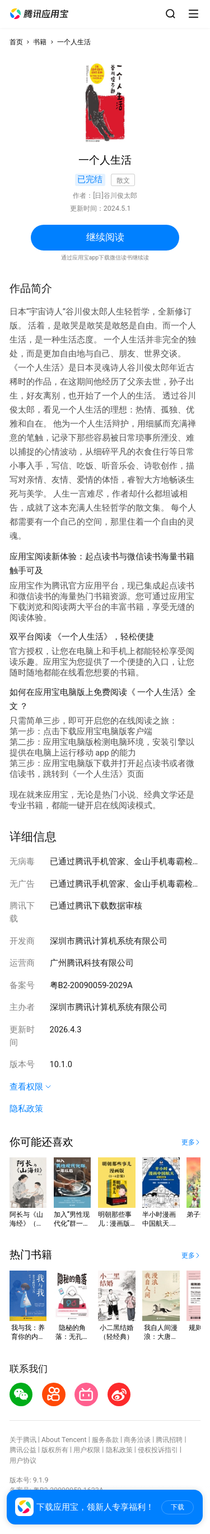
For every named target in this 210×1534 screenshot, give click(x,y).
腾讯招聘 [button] (169, 1439)
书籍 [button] (39, 42)
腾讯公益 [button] (23, 1449)
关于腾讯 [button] (23, 1439)
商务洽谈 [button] (137, 1439)
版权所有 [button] (54, 1449)
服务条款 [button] (105, 1439)
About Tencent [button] (64, 1439)
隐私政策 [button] (26, 1109)
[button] (39, 14)
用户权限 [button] (86, 1449)
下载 (177, 1507)
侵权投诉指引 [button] (158, 1449)
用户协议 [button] (23, 1460)
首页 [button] (16, 42)
